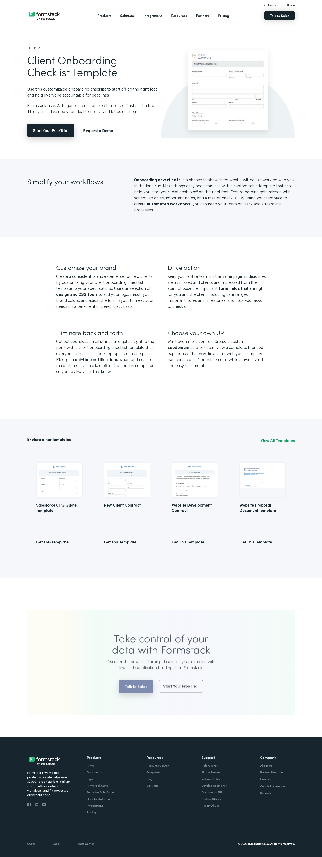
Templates (37, 47)
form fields (229, 288)
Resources (179, 15)
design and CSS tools (77, 294)
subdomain (178, 347)
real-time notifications (95, 359)
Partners (202, 15)
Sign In (291, 5)
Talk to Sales (279, 15)
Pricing (223, 15)
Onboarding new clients (157, 180)
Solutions (127, 15)
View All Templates (278, 440)
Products (104, 15)
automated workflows (168, 204)
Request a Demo (98, 130)
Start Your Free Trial (50, 130)
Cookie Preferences (273, 786)
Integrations (153, 15)
